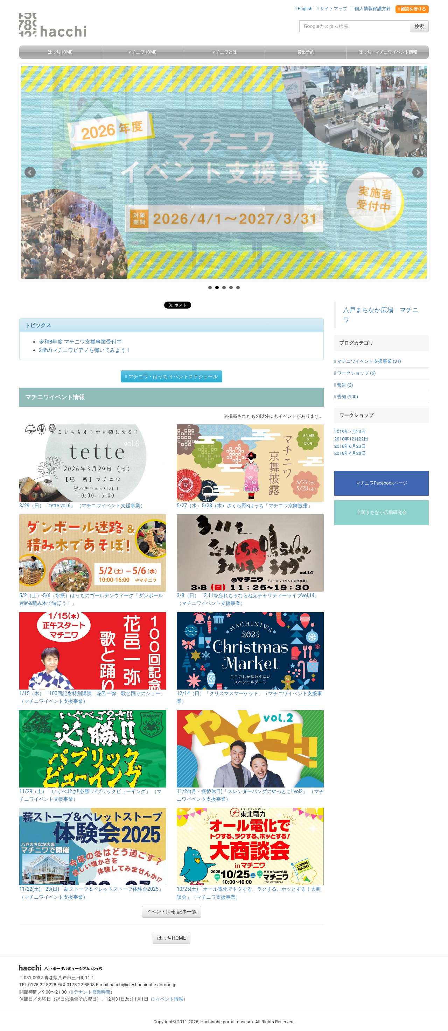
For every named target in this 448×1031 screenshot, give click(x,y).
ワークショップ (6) (355, 373)
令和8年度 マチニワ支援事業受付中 (80, 342)
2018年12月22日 (351, 439)
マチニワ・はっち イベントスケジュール (171, 376)
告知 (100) (346, 396)
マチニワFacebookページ (381, 483)
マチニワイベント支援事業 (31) (367, 361)
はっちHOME (171, 938)
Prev (30, 172)
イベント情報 (168, 999)
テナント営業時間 (90, 992)
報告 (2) (343, 385)
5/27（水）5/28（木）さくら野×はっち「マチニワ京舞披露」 (245, 505)
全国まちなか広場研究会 (382, 512)
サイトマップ (332, 8)
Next (418, 172)
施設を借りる (412, 9)
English (304, 8)
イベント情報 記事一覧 (171, 912)
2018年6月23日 (350, 446)
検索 (419, 26)
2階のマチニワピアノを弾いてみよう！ (85, 350)
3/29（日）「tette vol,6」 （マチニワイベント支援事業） (82, 505)
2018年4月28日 (350, 453)
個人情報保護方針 (371, 8)
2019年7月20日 (350, 431)
